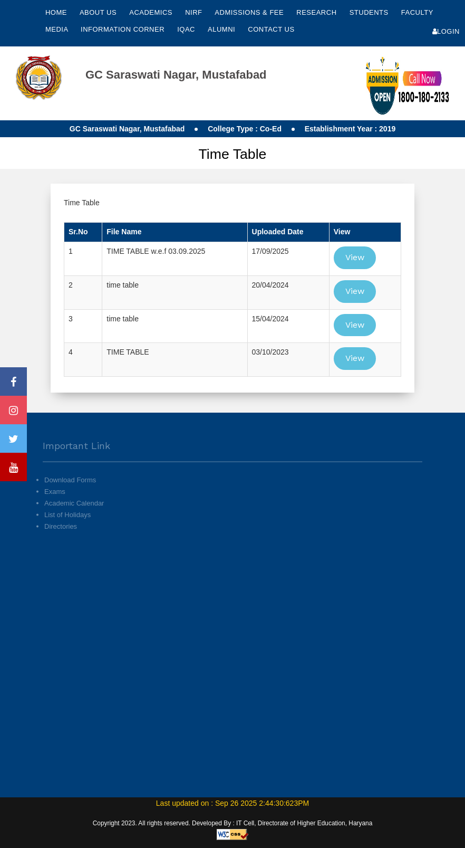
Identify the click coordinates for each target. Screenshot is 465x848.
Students (370, 12)
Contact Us (271, 29)
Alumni (222, 29)
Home (56, 12)
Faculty (417, 12)
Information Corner (124, 29)
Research (317, 12)
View (354, 257)
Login (446, 31)
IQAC (187, 29)
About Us (99, 12)
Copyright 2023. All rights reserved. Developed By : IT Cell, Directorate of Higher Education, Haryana (233, 823)
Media (57, 29)
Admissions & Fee (250, 12)
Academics (152, 12)
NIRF (193, 12)
